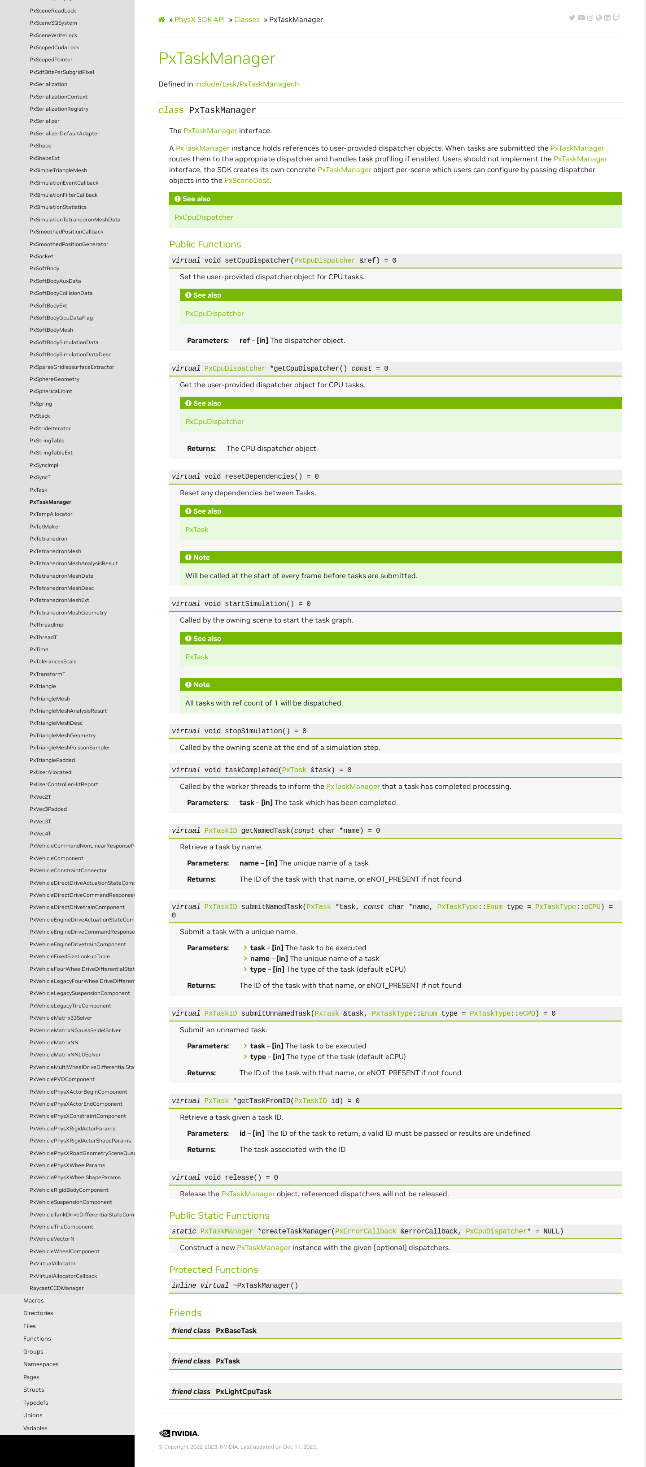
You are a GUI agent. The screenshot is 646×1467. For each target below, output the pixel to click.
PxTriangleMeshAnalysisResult (68, 711)
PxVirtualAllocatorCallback (63, 1276)
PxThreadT (43, 637)
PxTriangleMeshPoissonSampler (70, 747)
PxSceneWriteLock (54, 35)
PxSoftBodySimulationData (64, 342)
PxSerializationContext (58, 97)
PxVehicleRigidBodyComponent (69, 1190)
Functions (37, 1338)
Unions (33, 1415)
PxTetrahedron (48, 539)
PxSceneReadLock (53, 11)
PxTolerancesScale (53, 661)
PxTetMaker (45, 527)
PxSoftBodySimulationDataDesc (70, 354)
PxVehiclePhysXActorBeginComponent (78, 1092)
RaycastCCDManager (57, 1288)
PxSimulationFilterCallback (64, 195)
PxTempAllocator (51, 514)
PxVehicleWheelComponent (65, 1251)
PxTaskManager (50, 502)
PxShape (41, 146)
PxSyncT (40, 477)
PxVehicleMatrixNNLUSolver (65, 1055)
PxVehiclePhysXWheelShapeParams (75, 1177)
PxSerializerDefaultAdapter (65, 133)
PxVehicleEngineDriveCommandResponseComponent (82, 932)
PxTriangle (43, 686)
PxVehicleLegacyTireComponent (70, 1006)
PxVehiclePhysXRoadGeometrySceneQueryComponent (82, 1153)
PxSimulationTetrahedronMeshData (75, 219)
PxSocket (41, 256)
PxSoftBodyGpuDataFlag (61, 318)
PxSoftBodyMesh (51, 330)
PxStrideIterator (50, 428)
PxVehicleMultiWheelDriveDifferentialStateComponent (82, 1067)
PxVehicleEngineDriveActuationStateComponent (82, 920)
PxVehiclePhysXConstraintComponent (78, 1116)
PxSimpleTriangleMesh (58, 170)
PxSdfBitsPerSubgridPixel (62, 72)
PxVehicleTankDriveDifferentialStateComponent (82, 1215)
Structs (33, 1389)
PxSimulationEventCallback (64, 183)
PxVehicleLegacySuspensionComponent (80, 993)
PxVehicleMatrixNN (54, 1042)
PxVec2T (40, 797)
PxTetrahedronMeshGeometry (68, 613)
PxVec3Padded (48, 809)
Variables (35, 1428)
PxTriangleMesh (50, 699)
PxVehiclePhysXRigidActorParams (72, 1128)
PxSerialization (48, 84)
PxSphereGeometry (54, 379)
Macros (33, 1300)
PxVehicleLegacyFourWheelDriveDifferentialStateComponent (82, 981)
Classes (247, 19)
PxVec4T (40, 834)
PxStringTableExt (51, 453)
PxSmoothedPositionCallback (67, 232)
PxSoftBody (44, 268)
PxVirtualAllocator (53, 1263)
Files (29, 1326)
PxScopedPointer (51, 59)
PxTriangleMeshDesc (56, 723)
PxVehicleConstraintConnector (68, 870)
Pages (31, 1377)
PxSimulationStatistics (58, 207)
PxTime (39, 649)
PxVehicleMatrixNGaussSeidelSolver (75, 1030)
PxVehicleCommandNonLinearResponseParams (82, 846)
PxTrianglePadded (52, 760)
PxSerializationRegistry (59, 109)
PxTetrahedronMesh (55, 551)
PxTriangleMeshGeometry (63, 735)
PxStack (40, 416)
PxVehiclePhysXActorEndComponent (76, 1104)
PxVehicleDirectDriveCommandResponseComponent (82, 895)
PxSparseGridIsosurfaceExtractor (72, 367)
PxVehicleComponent (56, 858)
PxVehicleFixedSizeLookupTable (70, 956)
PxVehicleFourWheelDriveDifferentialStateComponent (82, 969)
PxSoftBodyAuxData (55, 281)
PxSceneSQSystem (53, 23)
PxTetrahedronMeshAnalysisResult (74, 563)
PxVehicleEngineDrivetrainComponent (78, 944)
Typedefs (35, 1402)
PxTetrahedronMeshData (62, 576)
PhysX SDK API (200, 19)
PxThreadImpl (47, 625)
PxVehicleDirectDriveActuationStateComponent (82, 883)
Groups (33, 1351)
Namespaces (41, 1364)
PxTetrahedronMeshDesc (62, 588)
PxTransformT (47, 674)
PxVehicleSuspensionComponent (71, 1202)
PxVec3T (40, 821)
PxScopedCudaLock (54, 47)
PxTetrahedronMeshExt (59, 600)
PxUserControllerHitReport (64, 784)
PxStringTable (47, 440)
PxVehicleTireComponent (61, 1227)
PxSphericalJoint (51, 391)
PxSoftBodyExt (48, 306)
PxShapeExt (45, 158)
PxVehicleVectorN (52, 1239)
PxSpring (41, 404)
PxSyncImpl (44, 465)
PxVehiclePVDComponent (62, 1079)
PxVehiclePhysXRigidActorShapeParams (80, 1141)
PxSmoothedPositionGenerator (69, 244)
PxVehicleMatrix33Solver (61, 1018)
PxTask (39, 490)
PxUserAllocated (50, 772)
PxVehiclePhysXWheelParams (67, 1165)
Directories (38, 1313)
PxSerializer (45, 121)
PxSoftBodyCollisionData (61, 293)
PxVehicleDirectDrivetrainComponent (77, 907)
